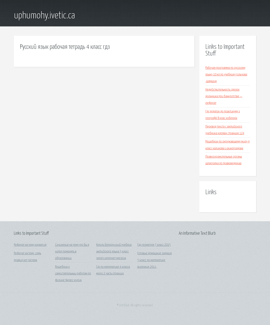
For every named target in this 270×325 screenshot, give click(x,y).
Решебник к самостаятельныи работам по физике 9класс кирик (73, 273)
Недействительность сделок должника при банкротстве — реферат (223, 96)
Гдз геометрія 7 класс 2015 (154, 245)
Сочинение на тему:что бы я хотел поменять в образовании (72, 251)
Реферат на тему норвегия (30, 245)
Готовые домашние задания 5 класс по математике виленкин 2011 (154, 260)
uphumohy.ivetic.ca (44, 15)
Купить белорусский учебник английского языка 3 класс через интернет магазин (114, 251)
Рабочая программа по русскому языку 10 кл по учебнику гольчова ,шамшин (226, 74)
